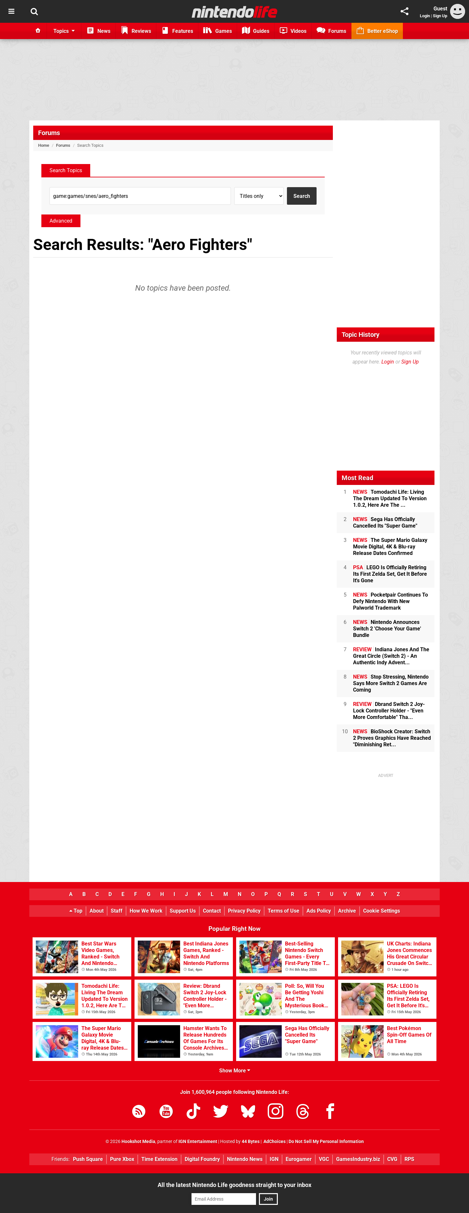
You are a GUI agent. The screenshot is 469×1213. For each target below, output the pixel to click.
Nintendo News (245, 1159)
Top (75, 911)
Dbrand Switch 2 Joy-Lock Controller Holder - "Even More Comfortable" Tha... (389, 710)
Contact (212, 911)
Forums (49, 133)
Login (425, 15)
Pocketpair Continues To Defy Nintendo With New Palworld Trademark (390, 601)
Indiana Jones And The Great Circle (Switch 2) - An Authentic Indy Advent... (391, 656)
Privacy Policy (244, 911)
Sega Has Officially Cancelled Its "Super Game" (385, 522)
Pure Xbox (122, 1159)
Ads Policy (318, 911)
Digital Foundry (202, 1159)
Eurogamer (299, 1159)
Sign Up (440, 15)
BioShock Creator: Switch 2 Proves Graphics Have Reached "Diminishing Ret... (392, 738)
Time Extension (159, 1159)
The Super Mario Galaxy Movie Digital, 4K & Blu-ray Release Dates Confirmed (390, 546)
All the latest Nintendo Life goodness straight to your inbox (234, 1184)
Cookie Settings (381, 911)
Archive (347, 911)
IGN (274, 1159)
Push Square (88, 1159)
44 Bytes (251, 1141)
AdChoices (274, 1141)
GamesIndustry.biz (358, 1159)
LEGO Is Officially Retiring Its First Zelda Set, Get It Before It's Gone (390, 574)
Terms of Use (283, 911)
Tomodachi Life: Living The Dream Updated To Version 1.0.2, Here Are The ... (390, 498)
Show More (234, 1071)
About (97, 911)
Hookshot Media (138, 1141)
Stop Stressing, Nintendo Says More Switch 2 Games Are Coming (391, 683)
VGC (324, 1159)
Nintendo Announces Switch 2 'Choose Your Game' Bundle (387, 628)
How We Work (146, 911)
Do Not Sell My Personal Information (326, 1141)
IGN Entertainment (197, 1141)
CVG (392, 1159)
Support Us (183, 911)
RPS (409, 1159)
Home (43, 145)
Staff (116, 911)
